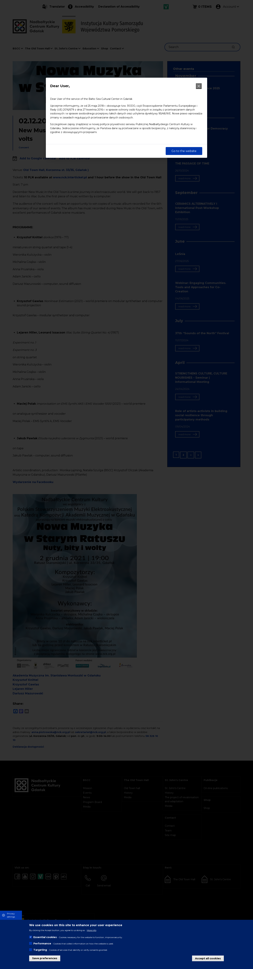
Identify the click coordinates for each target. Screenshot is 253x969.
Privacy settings (11, 915)
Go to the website (183, 151)
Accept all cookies (208, 958)
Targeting (40, 949)
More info (91, 930)
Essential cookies (45, 937)
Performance (42, 943)
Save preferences (44, 958)
